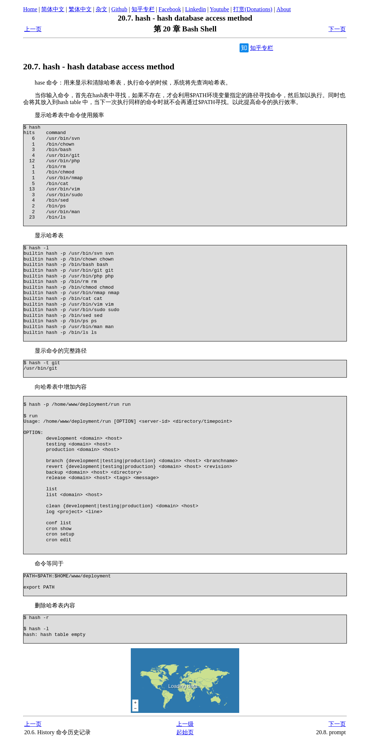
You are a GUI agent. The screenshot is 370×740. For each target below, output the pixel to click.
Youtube (219, 9)
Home (30, 9)
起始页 (185, 732)
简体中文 (52, 9)
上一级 (185, 724)
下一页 (337, 29)
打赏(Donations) (252, 9)
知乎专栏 (143, 9)
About (283, 9)
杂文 (101, 9)
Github (119, 9)
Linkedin (195, 9)
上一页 (33, 29)
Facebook (170, 9)
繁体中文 (80, 9)
